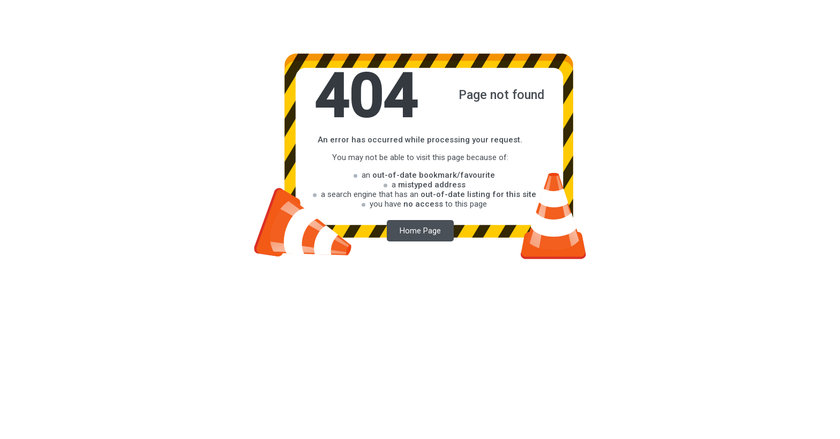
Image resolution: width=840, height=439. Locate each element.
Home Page (420, 231)
